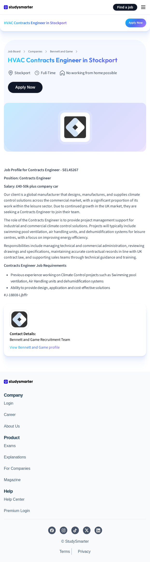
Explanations (15, 457)
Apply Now (136, 23)
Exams (10, 446)
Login (8, 403)
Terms (64, 551)
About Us (12, 426)
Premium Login (17, 511)
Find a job (125, 7)
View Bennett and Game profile (35, 347)
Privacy (84, 551)
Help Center (14, 499)
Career (10, 415)
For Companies (17, 468)
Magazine (12, 480)
